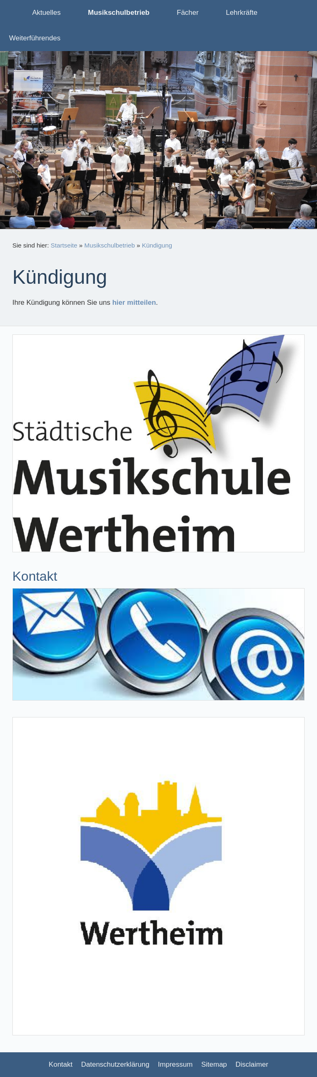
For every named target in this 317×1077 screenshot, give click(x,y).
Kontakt (61, 1064)
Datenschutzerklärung (115, 1064)
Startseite (64, 245)
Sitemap (214, 1064)
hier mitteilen (134, 302)
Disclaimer (252, 1064)
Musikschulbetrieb (109, 245)
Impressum (175, 1064)
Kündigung (157, 245)
